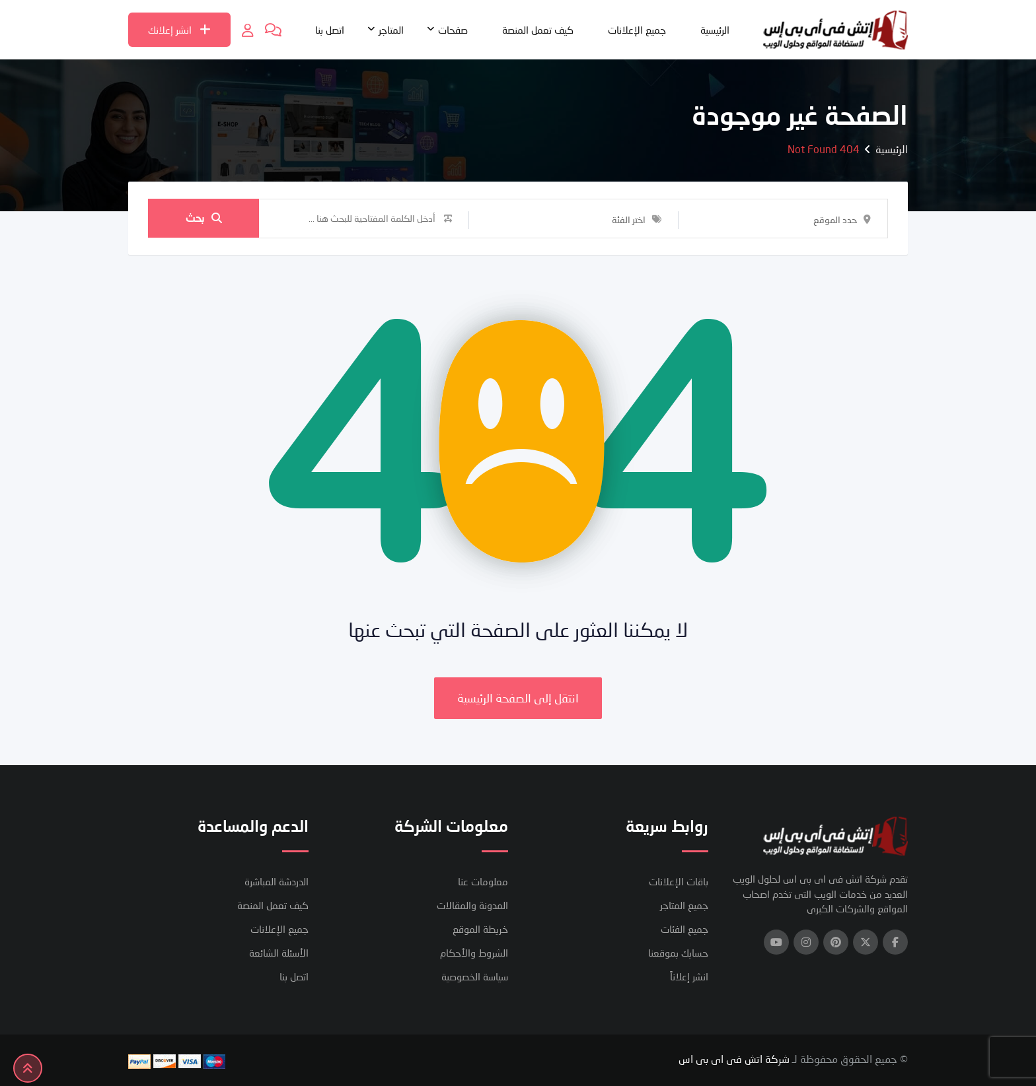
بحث (204, 218)
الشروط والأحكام (474, 953)
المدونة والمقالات (472, 905)
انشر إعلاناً (689, 976)
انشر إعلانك (179, 30)
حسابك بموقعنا (678, 953)
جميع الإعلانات (637, 30)
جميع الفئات (684, 929)
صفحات (453, 30)
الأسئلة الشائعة (279, 953)
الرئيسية (714, 30)
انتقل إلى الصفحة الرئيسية (518, 698)
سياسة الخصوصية (474, 976)
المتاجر (391, 30)
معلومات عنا (483, 881)
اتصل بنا (329, 30)
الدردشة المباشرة (276, 881)
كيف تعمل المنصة (538, 30)
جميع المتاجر (684, 905)
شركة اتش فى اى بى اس (734, 1058)
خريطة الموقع (480, 929)
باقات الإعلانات (678, 881)
